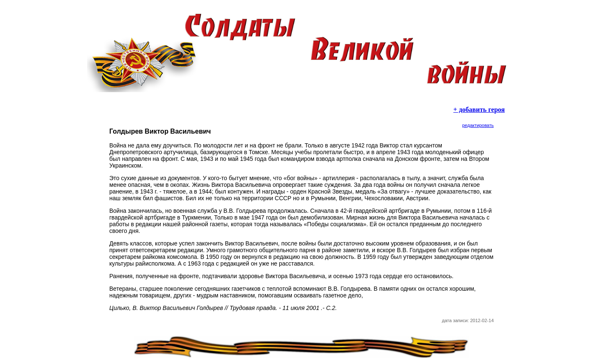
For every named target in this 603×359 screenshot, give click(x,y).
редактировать (478, 125)
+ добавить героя (479, 109)
